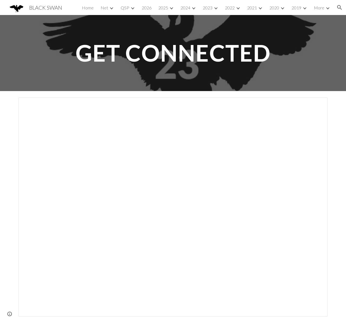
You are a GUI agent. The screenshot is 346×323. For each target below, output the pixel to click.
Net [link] (104, 7)
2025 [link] (163, 7)
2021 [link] (252, 7)
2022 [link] (230, 7)
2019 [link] (296, 7)
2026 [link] (146, 7)
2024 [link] (185, 7)
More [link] (319, 7)
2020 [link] (274, 7)
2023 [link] (207, 7)
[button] (339, 7)
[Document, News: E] (172, 207)
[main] (172, 52)
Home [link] (88, 7)
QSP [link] (125, 7)
